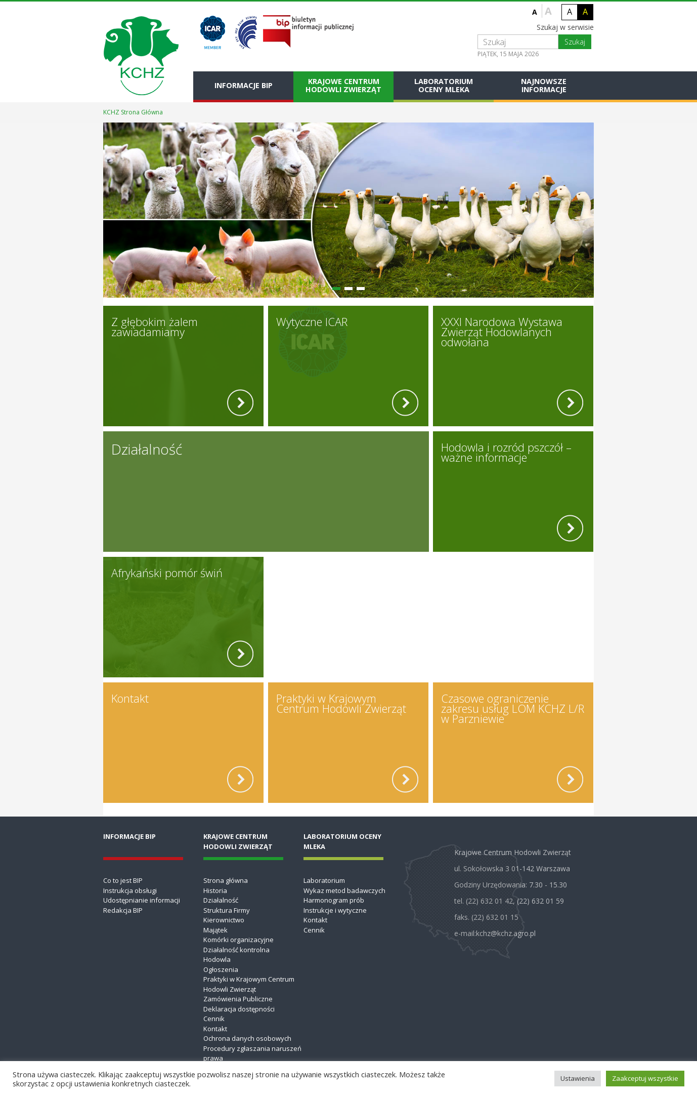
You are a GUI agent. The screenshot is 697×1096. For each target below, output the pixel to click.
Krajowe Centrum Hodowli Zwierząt (343, 85)
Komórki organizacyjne (238, 939)
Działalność (220, 900)
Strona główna (225, 880)
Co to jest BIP (123, 880)
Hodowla (217, 959)
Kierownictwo (223, 919)
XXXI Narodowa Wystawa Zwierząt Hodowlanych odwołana (501, 331)
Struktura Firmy (226, 910)
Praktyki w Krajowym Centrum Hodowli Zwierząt (341, 703)
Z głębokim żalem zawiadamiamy (154, 326)
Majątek (215, 930)
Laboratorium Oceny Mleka (443, 85)
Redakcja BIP (123, 910)
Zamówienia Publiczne (238, 998)
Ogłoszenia (220, 969)
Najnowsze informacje (544, 85)
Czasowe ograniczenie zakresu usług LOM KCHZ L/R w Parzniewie (512, 708)
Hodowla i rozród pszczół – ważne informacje (506, 452)
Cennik (214, 1018)
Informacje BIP (243, 85)
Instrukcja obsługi (130, 890)
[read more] (240, 402)
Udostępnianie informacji (141, 900)
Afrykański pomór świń (167, 572)
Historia (215, 890)
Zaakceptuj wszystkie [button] (645, 1078)
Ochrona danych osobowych (247, 1038)
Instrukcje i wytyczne (335, 910)
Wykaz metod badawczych (344, 890)
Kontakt (130, 698)
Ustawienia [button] (577, 1078)
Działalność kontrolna (236, 949)
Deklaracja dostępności (239, 1008)
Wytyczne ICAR (311, 321)
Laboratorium (324, 880)
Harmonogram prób (333, 900)
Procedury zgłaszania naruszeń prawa (252, 1053)
